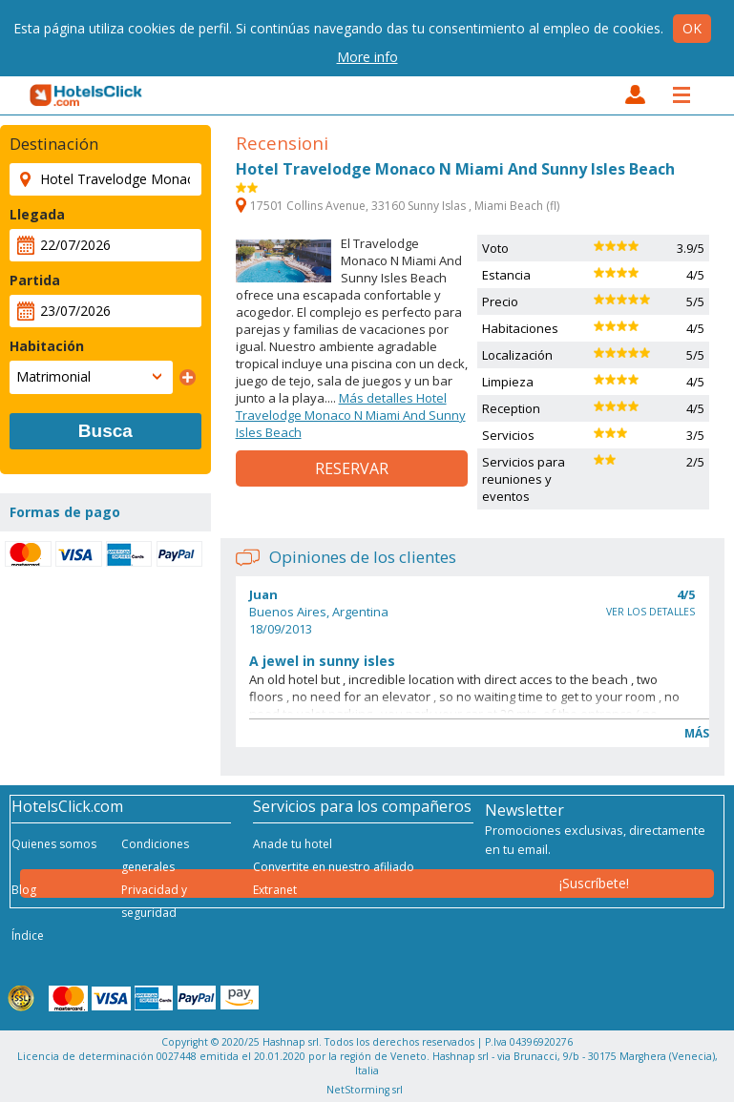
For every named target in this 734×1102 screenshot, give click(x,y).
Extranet (275, 890)
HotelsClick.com (87, 95)
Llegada (37, 214)
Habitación (47, 346)
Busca (105, 431)
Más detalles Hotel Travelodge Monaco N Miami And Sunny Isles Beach (351, 415)
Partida (35, 280)
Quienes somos (53, 844)
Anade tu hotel (292, 844)
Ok (692, 28)
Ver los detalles (650, 611)
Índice (27, 935)
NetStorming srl (364, 1089)
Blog (23, 890)
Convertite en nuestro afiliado (333, 867)
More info (367, 57)
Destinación (54, 144)
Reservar (351, 468)
